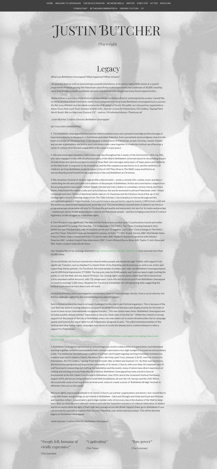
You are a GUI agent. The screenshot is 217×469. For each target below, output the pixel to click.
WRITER (130, 3)
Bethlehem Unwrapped (103, 8)
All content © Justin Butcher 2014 (135, 465)
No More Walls (115, 3)
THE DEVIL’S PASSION (94, 3)
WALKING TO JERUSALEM (68, 3)
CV (142, 8)
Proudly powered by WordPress (80, 465)
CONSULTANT (80, 8)
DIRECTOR (142, 3)
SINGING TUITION (129, 8)
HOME (50, 3)
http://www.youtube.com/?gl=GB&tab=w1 (117, 250)
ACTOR (154, 3)
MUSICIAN (165, 3)
